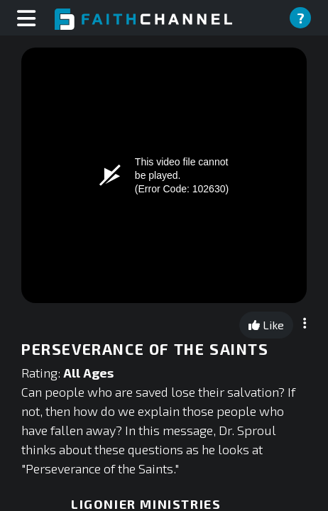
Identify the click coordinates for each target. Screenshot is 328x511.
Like (266, 324)
